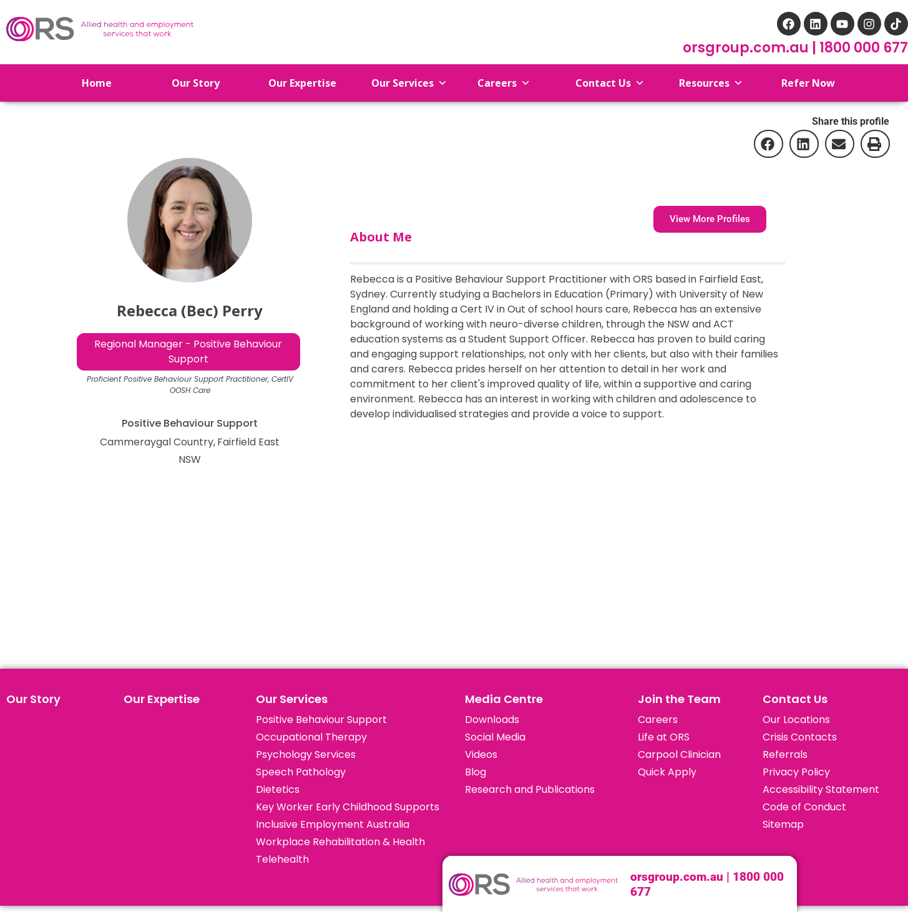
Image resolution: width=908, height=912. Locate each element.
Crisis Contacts (800, 737)
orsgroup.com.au (747, 47)
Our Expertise (162, 699)
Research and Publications (530, 789)
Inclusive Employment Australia (332, 824)
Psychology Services (306, 754)
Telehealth (282, 859)
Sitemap (783, 824)
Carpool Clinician (679, 754)
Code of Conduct (804, 807)
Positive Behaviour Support (321, 719)
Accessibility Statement (821, 789)
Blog (475, 772)
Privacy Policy (796, 772)
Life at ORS (664, 737)
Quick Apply (667, 772)
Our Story (33, 699)
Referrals (785, 754)
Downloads (492, 719)
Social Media (495, 737)
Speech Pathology (301, 772)
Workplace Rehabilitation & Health (340, 842)
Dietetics (278, 789)
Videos (481, 754)
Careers (658, 719)
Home (87, 83)
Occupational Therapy (311, 737)
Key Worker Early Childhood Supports (347, 807)
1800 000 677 (863, 47)
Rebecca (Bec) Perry (190, 310)
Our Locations (796, 719)
